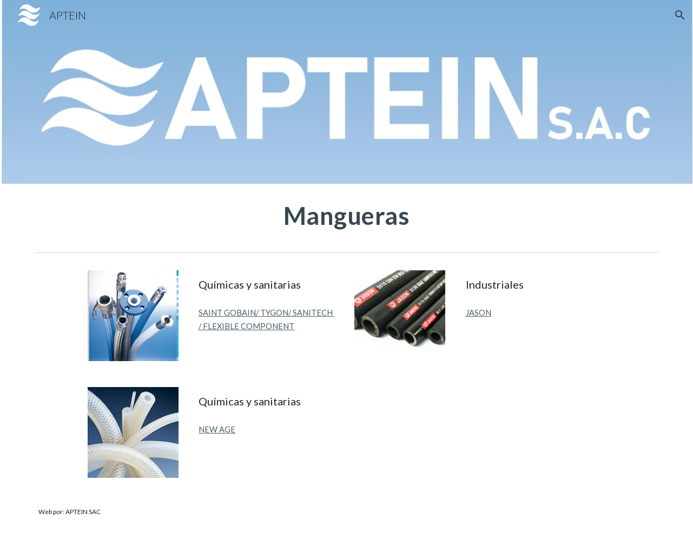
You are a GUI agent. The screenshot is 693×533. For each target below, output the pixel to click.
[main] (346, 216)
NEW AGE (217, 429)
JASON (478, 312)
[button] (680, 15)
